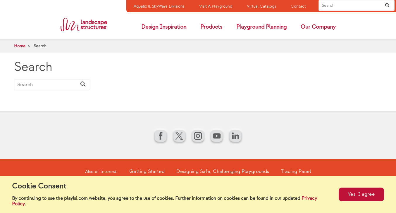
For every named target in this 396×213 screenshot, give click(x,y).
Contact (298, 6)
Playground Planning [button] (261, 27)
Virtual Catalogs (261, 6)
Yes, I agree (361, 194)
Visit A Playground (215, 6)
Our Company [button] (318, 27)
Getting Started (147, 171)
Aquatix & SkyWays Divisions (159, 6)
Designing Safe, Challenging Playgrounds (222, 171)
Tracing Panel (296, 171)
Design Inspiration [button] (163, 27)
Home (19, 46)
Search (40, 46)
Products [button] (211, 27)
